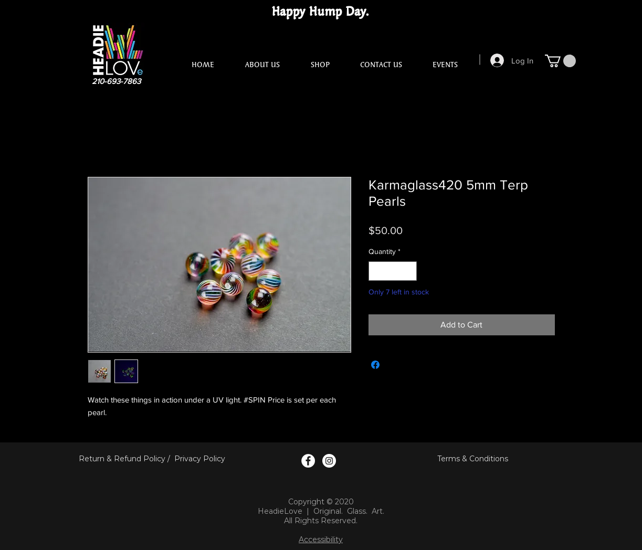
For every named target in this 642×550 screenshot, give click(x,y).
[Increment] (408, 271)
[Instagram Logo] (329, 461)
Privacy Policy (199, 458)
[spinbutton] (392, 271)
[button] (560, 61)
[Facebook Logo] (308, 461)
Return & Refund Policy (122, 458)
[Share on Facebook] (375, 364)
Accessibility (321, 539)
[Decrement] (376, 271)
